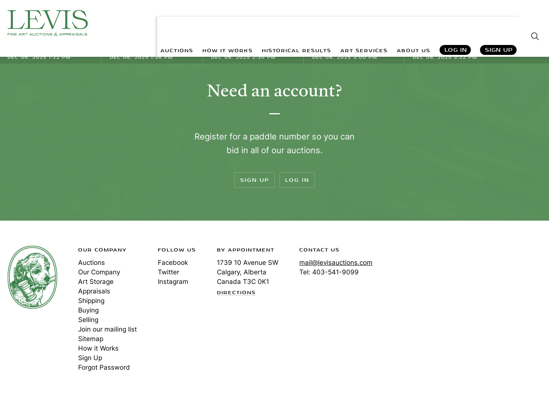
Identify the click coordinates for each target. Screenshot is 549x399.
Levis (32, 277)
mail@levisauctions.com (335, 262)
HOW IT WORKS (201, 23)
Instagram (173, 281)
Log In (455, 23)
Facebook (173, 262)
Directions (236, 293)
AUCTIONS (144, 23)
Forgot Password (104, 367)
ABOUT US (410, 23)
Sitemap (90, 339)
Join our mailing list (107, 329)
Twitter (168, 272)
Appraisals (94, 291)
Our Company (99, 272)
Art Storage (96, 281)
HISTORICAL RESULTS (279, 23)
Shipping (91, 300)
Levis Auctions (48, 23)
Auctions (91, 262)
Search (535, 23)
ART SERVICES (355, 23)
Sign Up (499, 23)
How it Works (98, 348)
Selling (88, 320)
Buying (88, 310)
